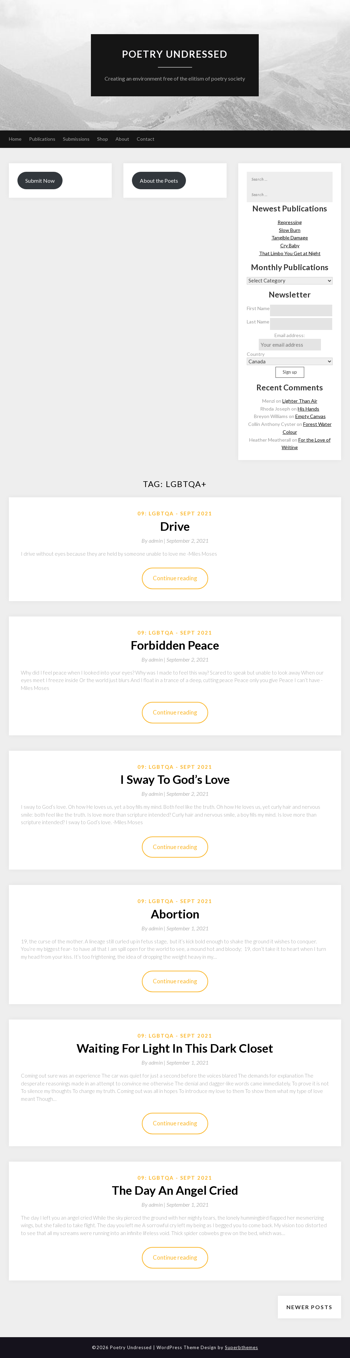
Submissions (76, 139)
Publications (42, 139)
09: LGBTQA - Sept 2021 (174, 513)
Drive (175, 526)
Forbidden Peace (175, 645)
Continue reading (175, 578)
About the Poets (159, 180)
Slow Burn (289, 230)
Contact (145, 139)
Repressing (290, 222)
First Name (258, 308)
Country (256, 354)
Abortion (175, 913)
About (122, 139)
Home (15, 139)
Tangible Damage (289, 237)
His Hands (308, 409)
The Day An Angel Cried (175, 1190)
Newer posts (309, 1307)
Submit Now (40, 180)
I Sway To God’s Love (175, 779)
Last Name (258, 321)
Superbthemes (241, 1347)
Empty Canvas (310, 416)
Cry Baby (289, 245)
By (154, 540)
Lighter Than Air (299, 401)
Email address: (290, 341)
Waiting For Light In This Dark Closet (175, 1048)
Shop (102, 139)
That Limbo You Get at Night (290, 253)
